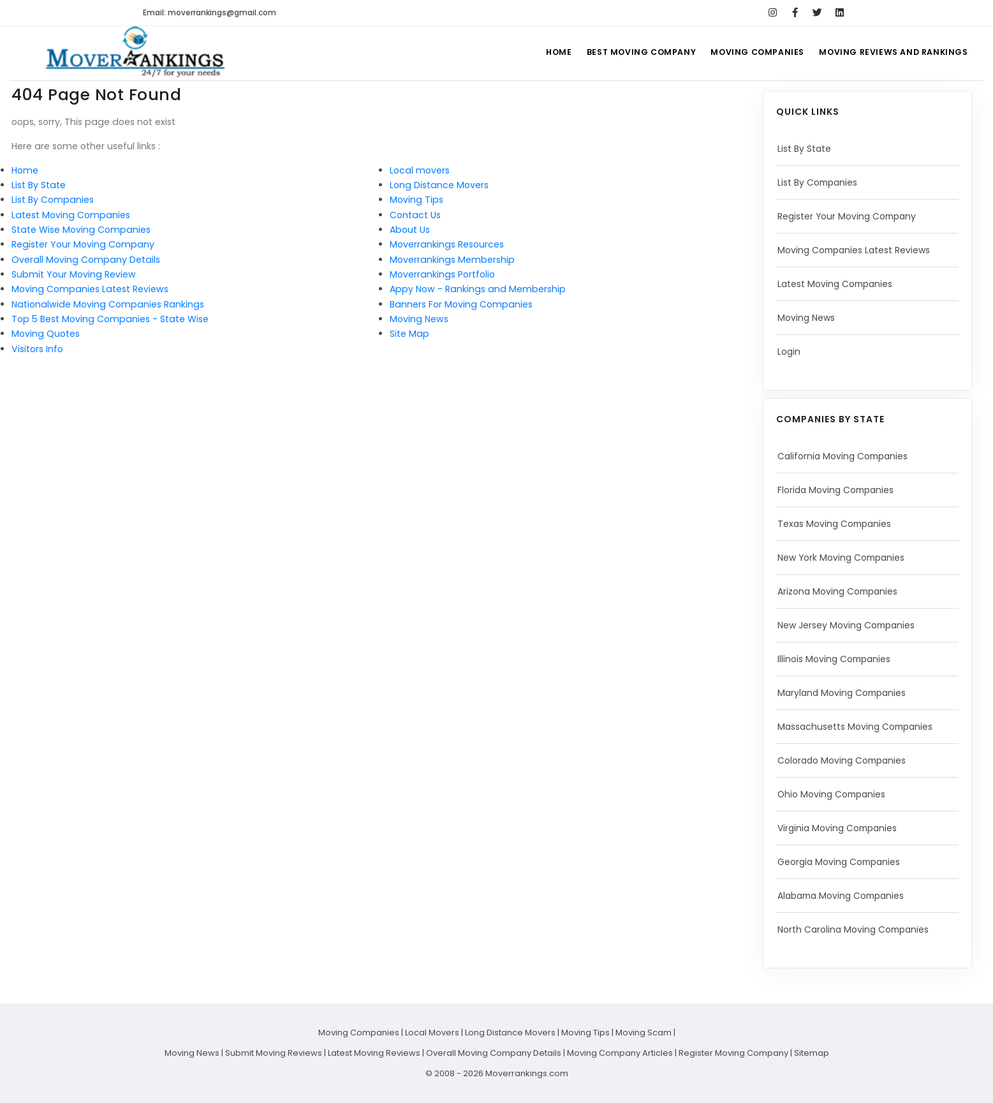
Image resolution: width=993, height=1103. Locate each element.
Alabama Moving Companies (844, 895)
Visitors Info (37, 349)
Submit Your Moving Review (73, 274)
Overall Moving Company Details (85, 259)
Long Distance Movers (439, 185)
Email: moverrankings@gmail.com (209, 12)
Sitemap (811, 1053)
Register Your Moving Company (82, 244)
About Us (410, 229)
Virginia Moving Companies (839, 828)
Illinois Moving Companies (835, 659)
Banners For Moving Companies (461, 304)
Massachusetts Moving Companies (857, 726)
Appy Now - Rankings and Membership (478, 289)
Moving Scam (643, 1032)
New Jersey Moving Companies (848, 625)
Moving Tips (416, 199)
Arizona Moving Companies (839, 591)
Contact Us (415, 215)
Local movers (420, 170)
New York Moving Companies (843, 557)
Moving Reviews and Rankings (893, 52)
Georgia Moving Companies (840, 861)
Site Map (409, 333)
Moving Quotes (45, 333)
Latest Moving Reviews (374, 1053)
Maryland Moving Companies (844, 692)
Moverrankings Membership (452, 259)
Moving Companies (756, 52)
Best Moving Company (638, 52)
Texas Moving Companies (836, 523)
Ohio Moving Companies (833, 794)
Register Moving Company (733, 1053)
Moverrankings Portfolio (442, 274)
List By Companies (52, 199)
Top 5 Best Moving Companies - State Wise (110, 319)
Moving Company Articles (620, 1053)
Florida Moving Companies (837, 490)
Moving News (419, 319)
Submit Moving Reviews (273, 1053)
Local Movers (432, 1032)
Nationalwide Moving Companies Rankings (107, 304)
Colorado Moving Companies (843, 760)
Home (553, 52)
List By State (38, 185)
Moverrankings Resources (447, 244)
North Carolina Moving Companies (855, 929)
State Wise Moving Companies (81, 229)
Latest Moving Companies (70, 215)
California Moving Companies (844, 456)
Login (789, 351)
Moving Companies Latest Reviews (89, 289)
